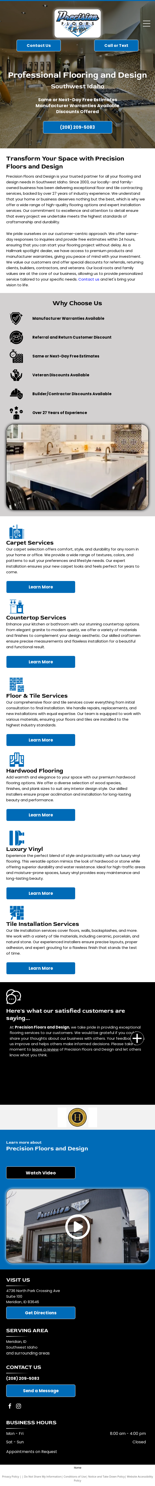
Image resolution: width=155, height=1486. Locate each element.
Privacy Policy (10, 1476)
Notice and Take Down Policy (106, 1476)
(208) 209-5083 (22, 1378)
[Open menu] (146, 23)
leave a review (45, 1049)
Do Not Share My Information (43, 1476)
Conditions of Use (75, 1476)
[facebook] (10, 1406)
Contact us (88, 279)
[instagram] (18, 1406)
